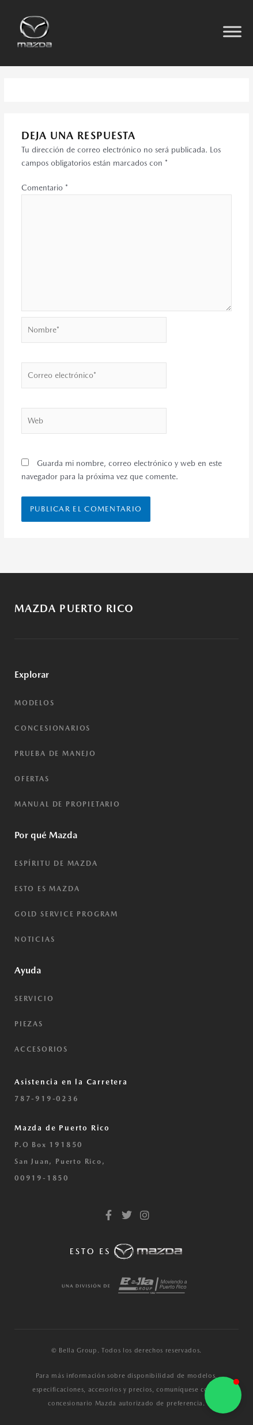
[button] (223, 1395)
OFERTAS (32, 779)
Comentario (44, 187)
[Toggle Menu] (232, 31)
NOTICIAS (34, 939)
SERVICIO (34, 999)
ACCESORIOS (41, 1049)
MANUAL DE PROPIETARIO (67, 804)
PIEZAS (28, 1024)
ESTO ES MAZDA (47, 889)
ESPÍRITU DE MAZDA (56, 863)
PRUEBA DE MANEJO (55, 754)
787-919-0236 (46, 1099)
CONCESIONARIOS (52, 728)
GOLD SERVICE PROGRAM (66, 914)
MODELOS (34, 703)
